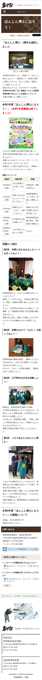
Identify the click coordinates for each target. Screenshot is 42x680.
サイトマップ (6, 596)
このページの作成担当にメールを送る (23, 549)
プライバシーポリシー (30, 596)
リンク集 (17, 596)
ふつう (22, 566)
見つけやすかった (13, 579)
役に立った (10, 566)
